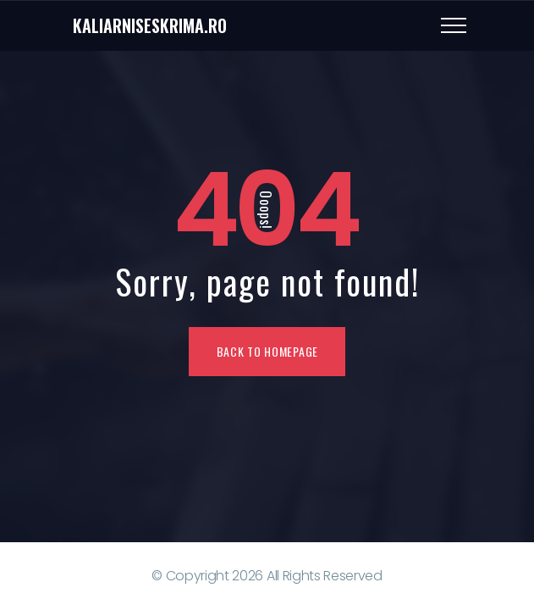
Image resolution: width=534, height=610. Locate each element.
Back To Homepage (267, 351)
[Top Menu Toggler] (453, 25)
